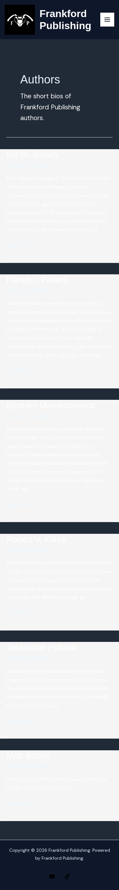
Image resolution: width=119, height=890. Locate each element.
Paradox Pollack (37, 280)
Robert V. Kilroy (36, 539)
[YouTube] (52, 876)
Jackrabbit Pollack (41, 647)
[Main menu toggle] (107, 20)
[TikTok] (67, 876)
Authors (14, 165)
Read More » (19, 245)
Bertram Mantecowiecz (50, 405)
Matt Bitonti (28, 756)
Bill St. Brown (32, 155)
